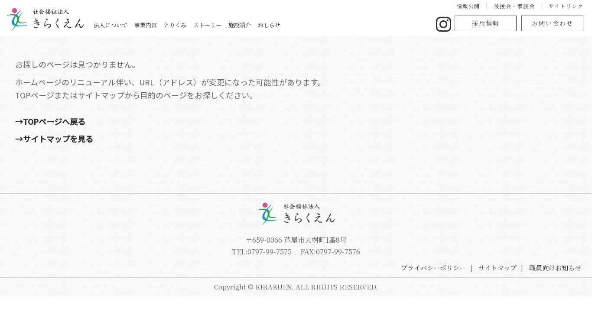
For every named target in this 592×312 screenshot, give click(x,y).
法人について (219, 25)
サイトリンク (557, 6)
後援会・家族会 (506, 6)
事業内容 (262, 25)
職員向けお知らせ (555, 267)
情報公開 (460, 6)
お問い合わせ (550, 23)
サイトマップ (497, 267)
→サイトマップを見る (140, 138)
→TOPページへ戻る (136, 121)
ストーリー (338, 25)
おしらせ (414, 25)
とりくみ (299, 25)
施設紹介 (378, 25)
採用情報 (484, 23)
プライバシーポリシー (433, 267)
